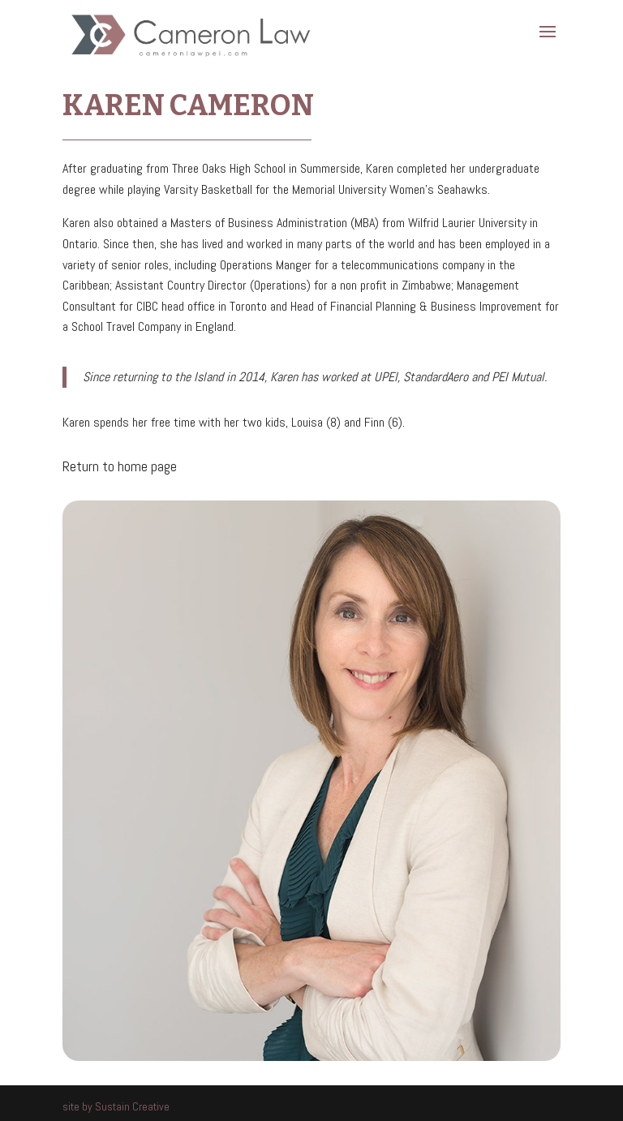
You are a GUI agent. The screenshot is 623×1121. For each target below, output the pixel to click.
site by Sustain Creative (116, 1106)
